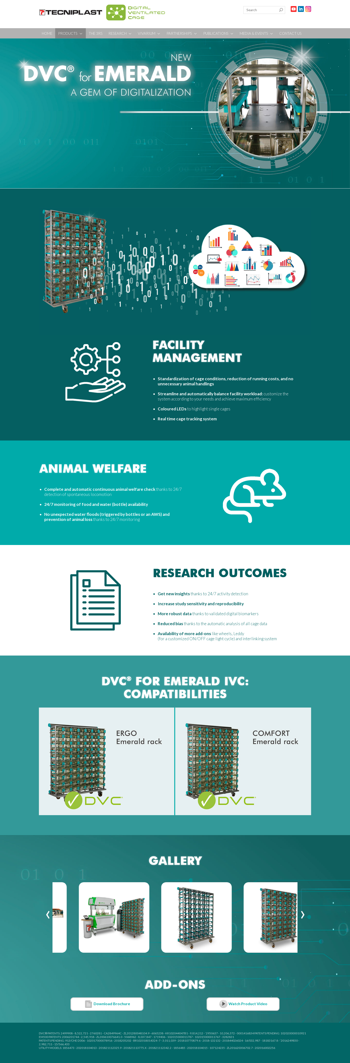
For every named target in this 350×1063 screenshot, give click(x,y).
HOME (47, 33)
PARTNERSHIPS (181, 33)
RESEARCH (120, 33)
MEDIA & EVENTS (256, 33)
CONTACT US (290, 33)
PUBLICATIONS (218, 33)
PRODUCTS (70, 33)
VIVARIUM (149, 33)
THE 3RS (96, 33)
